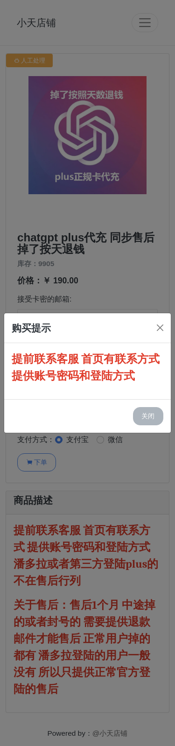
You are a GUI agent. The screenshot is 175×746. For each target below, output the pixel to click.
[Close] (160, 328)
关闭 (147, 416)
